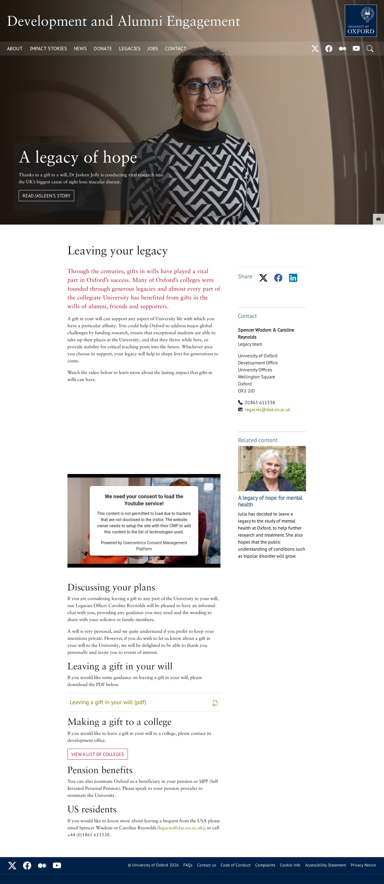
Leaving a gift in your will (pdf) (144, 702)
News (80, 48)
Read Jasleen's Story (46, 196)
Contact (176, 48)
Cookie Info (290, 865)
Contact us (206, 865)
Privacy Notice (363, 865)
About (15, 48)
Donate (103, 48)
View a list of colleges (97, 754)
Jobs (152, 48)
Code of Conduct (236, 865)
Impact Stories (48, 48)
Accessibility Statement (325, 865)
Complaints (265, 865)
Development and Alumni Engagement (123, 21)
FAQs (187, 865)
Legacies (129, 48)
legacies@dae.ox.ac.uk (181, 827)
